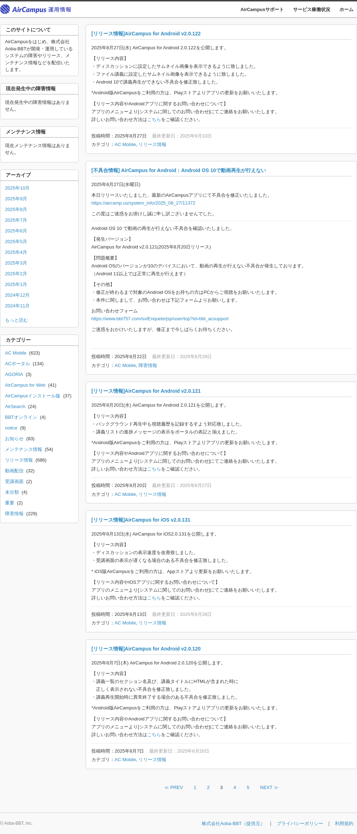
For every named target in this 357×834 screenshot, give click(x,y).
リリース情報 (152, 144)
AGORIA (14, 374)
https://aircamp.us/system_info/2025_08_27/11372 (143, 203)
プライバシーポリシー (300, 823)
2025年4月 (16, 252)
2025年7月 (16, 220)
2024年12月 (17, 295)
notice (11, 428)
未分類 (12, 492)
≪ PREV (173, 787)
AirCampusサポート (262, 9)
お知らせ (14, 438)
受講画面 (14, 481)
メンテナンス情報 (23, 449)
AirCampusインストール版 (32, 395)
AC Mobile (125, 144)
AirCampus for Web (25, 385)
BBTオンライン (21, 417)
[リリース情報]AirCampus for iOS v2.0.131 (140, 520)
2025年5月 (16, 241)
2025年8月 (16, 209)
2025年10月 (17, 188)
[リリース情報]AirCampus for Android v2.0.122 (146, 33)
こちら (154, 119)
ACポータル (17, 363)
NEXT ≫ (269, 787)
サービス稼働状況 (311, 9)
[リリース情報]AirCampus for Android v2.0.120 (146, 649)
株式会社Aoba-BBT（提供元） (233, 823)
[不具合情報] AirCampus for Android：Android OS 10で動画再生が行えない (178, 170)
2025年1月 (16, 284)
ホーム (346, 9)
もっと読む (16, 320)
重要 (9, 503)
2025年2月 (16, 273)
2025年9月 (16, 198)
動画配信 (14, 470)
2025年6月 (16, 230)
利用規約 (344, 823)
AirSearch (15, 406)
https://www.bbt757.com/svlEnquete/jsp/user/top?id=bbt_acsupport (159, 318)
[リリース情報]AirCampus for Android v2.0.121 (146, 391)
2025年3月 (16, 263)
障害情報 (148, 365)
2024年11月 (17, 305)
